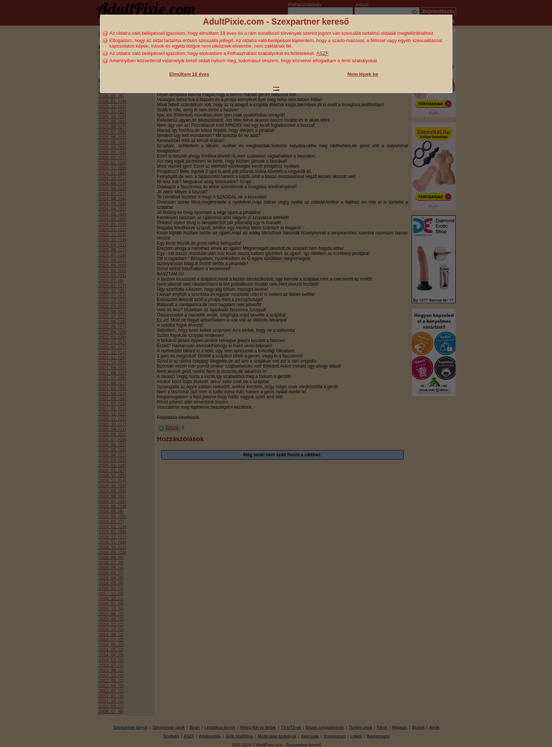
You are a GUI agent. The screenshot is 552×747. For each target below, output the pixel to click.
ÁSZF (322, 53)
